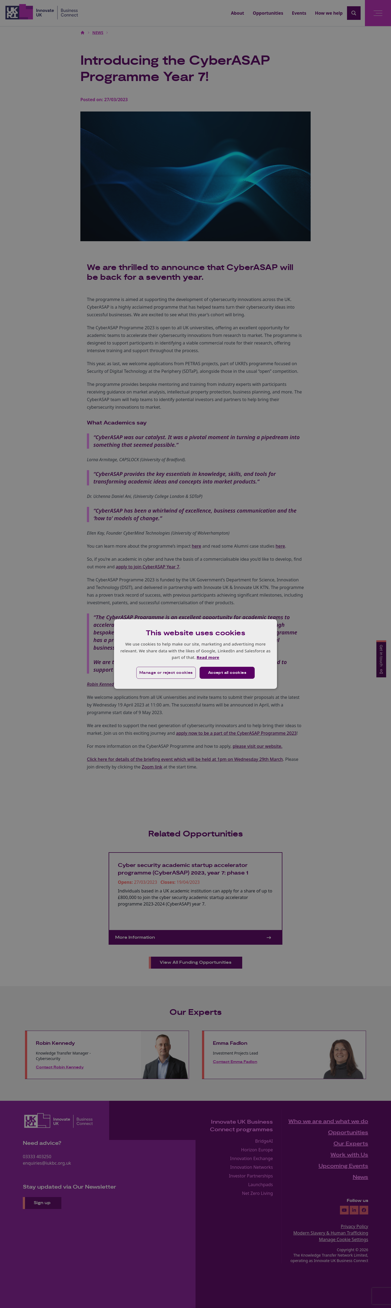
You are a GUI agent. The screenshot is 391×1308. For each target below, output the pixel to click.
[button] (166, 673)
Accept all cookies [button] (227, 672)
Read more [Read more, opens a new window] (208, 657)
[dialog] (195, 654)
